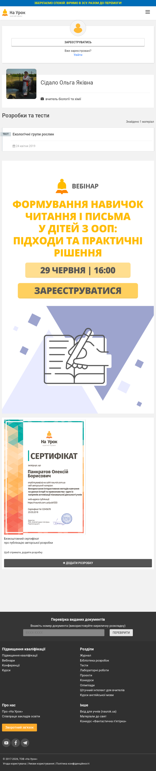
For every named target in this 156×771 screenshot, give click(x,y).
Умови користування (41, 763)
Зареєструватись (77, 42)
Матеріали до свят (93, 716)
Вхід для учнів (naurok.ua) (98, 711)
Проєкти (86, 675)
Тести (84, 665)
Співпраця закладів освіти (21, 716)
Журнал (85, 655)
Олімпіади (87, 685)
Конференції (11, 665)
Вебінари (8, 660)
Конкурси (87, 680)
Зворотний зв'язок (19, 727)
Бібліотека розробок (94, 660)
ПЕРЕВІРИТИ (121, 632)
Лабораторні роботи (94, 670)
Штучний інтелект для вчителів (102, 690)
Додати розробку (78, 563)
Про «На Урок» (12, 711)
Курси (6, 670)
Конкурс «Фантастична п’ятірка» (103, 721)
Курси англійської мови (97, 695)
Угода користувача (14, 763)
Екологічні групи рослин (33, 134)
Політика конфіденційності (72, 763)
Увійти (78, 54)
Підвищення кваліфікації (20, 655)
